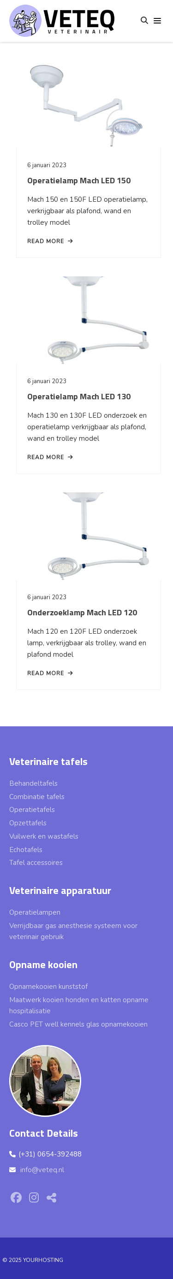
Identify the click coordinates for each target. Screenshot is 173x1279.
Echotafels (25, 849)
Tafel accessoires (36, 862)
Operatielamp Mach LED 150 (79, 180)
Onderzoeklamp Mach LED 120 (82, 612)
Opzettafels (28, 823)
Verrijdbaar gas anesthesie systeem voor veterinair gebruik (73, 931)
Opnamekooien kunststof (48, 986)
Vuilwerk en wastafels (43, 836)
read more (50, 241)
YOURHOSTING (43, 1260)
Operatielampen (34, 912)
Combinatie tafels (37, 796)
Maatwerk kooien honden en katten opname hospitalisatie (79, 1005)
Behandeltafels (33, 783)
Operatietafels (32, 809)
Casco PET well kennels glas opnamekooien (78, 1024)
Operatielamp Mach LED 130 (79, 396)
